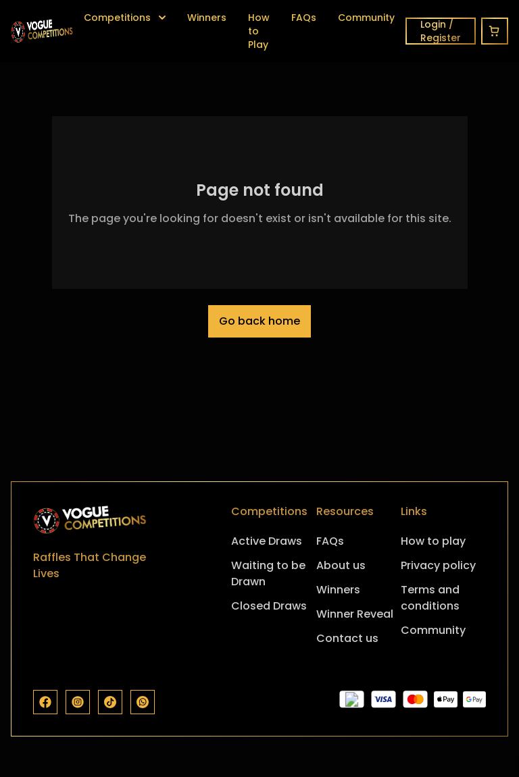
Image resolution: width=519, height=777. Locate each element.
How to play (433, 541)
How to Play (259, 31)
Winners (206, 17)
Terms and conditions (430, 598)
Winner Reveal (354, 614)
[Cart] (494, 31)
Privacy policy (438, 565)
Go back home (259, 321)
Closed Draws (269, 606)
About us (341, 565)
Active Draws (266, 541)
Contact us (347, 638)
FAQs (303, 17)
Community (366, 17)
